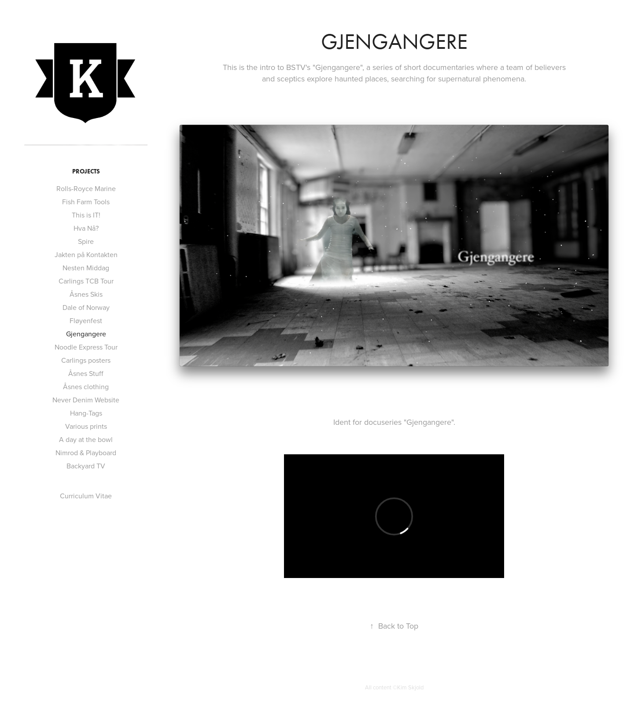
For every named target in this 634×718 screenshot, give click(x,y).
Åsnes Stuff (85, 373)
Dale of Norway (86, 307)
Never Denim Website (85, 400)
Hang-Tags (86, 413)
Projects (86, 171)
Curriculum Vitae (86, 496)
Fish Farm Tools (86, 201)
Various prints (86, 426)
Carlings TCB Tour (86, 281)
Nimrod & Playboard (85, 452)
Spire (86, 241)
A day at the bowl (86, 439)
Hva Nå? (86, 228)
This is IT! (86, 215)
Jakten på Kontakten (86, 254)
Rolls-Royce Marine (86, 188)
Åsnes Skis (86, 294)
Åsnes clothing (86, 386)
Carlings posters (86, 360)
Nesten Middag (86, 267)
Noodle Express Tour (86, 347)
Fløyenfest (86, 320)
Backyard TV (85, 466)
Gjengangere (86, 334)
